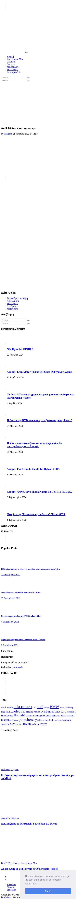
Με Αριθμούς (13, 67)
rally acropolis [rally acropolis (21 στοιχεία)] (44, 720)
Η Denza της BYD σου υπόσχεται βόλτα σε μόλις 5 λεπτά (39, 420)
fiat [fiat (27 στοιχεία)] (58, 711)
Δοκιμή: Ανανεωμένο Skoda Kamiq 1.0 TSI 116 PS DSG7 (39, 491)
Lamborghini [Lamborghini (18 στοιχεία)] (39, 715)
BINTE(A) (6, 863)
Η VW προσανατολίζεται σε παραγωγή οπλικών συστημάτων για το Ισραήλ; (34, 445)
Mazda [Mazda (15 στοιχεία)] (63, 716)
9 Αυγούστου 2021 (10, 645)
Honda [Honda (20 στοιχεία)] (4, 715)
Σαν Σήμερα (12, 69)
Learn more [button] (31, 883)
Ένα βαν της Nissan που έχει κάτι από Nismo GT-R (36, 514)
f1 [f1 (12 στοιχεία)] (45, 712)
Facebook (11, 884)
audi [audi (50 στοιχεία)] (40, 707)
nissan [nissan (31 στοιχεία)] (5, 719)
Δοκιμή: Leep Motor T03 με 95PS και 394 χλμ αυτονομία (39, 371)
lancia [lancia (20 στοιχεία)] (48, 715)
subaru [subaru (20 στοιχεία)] (67, 720)
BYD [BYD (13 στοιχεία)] (67, 707)
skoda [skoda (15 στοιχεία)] (61, 720)
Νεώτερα (11, 61)
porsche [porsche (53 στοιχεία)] (25, 719)
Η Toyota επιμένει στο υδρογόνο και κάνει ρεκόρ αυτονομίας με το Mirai (30, 569)
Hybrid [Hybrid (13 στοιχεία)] (10, 716)
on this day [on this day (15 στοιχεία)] (13, 720)
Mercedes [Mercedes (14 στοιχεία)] (70, 716)
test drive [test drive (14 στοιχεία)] (19, 724)
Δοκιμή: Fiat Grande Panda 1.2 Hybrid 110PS (33, 468)
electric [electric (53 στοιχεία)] (20, 711)
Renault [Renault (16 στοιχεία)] (55, 720)
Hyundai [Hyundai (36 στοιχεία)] (19, 715)
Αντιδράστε (12, 306)
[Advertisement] (39, 103)
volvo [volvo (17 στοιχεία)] (34, 724)
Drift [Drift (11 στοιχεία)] (7, 712)
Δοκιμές (10, 64)
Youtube (11, 887)
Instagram (11, 890)
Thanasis (8, 133)
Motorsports (12, 308)
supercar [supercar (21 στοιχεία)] (5, 724)
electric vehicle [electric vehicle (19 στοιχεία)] (33, 711)
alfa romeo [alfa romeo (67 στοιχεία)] (23, 706)
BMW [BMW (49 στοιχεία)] (54, 707)
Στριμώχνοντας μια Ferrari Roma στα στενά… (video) (23, 639)
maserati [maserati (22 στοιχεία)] (56, 715)
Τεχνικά (14, 769)
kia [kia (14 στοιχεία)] (31, 716)
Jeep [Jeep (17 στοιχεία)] (28, 716)
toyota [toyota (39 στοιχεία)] (27, 724)
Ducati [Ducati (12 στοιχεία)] (11, 712)
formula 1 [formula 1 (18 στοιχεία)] (71, 711)
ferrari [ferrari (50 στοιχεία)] (51, 711)
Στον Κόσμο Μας (15, 59)
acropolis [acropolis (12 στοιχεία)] (10, 707)
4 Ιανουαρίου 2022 (10, 621)
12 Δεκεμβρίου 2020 (10, 598)
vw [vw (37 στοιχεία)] (40, 724)
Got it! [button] (48, 891)
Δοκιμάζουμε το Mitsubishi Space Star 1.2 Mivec (21, 592)
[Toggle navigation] (27, 52)
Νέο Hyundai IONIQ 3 (20, 349)
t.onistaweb (17, 667)
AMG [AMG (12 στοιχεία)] (34, 707)
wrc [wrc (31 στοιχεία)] (44, 724)
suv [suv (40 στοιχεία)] (12, 724)
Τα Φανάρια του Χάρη (17, 298)
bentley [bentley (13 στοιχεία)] (46, 707)
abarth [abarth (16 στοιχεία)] (3, 707)
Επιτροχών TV (14, 72)
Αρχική (10, 56)
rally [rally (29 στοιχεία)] (34, 719)
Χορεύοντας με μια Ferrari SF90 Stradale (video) (21, 616)
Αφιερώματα (13, 301)
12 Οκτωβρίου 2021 (10, 574)
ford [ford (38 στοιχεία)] (63, 711)
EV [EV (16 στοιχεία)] (42, 712)
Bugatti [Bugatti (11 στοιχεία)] (62, 707)
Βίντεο (16, 863)
